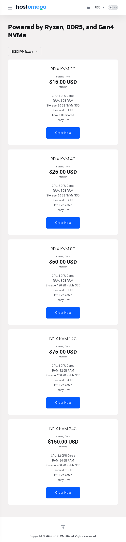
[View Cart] (89, 7)
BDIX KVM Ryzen (24, 51)
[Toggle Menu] (9, 7)
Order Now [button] (63, 133)
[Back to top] (63, 527)
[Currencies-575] (100, 7)
